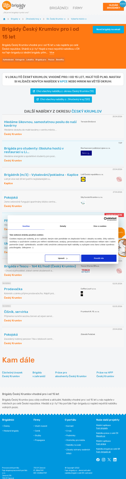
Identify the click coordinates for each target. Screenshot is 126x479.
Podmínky (70, 432)
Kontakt (70, 423)
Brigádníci (58, 8)
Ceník (37, 428)
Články (7, 423)
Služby (38, 432)
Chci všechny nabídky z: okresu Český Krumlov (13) (63, 88)
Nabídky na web (73, 442)
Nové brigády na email (108, 28)
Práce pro (71, 371)
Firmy (78, 8)
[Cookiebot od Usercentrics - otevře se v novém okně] (106, 219)
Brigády (38, 371)
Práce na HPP (105, 371)
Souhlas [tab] (26, 226)
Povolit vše (99, 258)
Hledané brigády (11, 428)
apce (64, 78)
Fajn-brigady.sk (103, 449)
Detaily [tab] (63, 226)
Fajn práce (101, 441)
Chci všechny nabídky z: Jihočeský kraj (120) (63, 96)
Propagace (40, 437)
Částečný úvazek (12, 371)
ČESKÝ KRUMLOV (86, 108)
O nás (68, 428)
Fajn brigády (102, 425)
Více (51, 51)
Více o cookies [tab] (99, 226)
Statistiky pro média (75, 437)
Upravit (62, 258)
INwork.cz (100, 433)
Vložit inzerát (41, 423)
